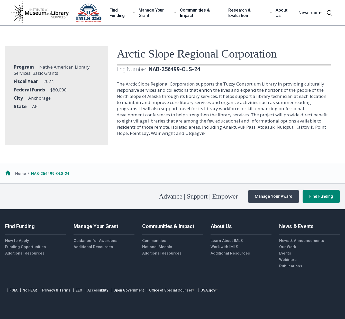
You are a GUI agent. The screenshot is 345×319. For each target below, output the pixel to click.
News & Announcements (301, 240)
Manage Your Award (273, 196)
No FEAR (30, 290)
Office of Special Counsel (172, 290)
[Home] (39, 13)
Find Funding (321, 196)
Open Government (128, 290)
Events (285, 253)
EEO (79, 290)
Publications (290, 266)
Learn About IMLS (227, 240)
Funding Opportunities (25, 247)
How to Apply (17, 240)
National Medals (157, 247)
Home (20, 173)
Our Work (287, 247)
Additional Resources (24, 253)
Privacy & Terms (56, 290)
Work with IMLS (224, 247)
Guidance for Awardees (95, 240)
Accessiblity (97, 290)
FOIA (13, 290)
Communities (154, 240)
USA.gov (210, 290)
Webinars (287, 259)
